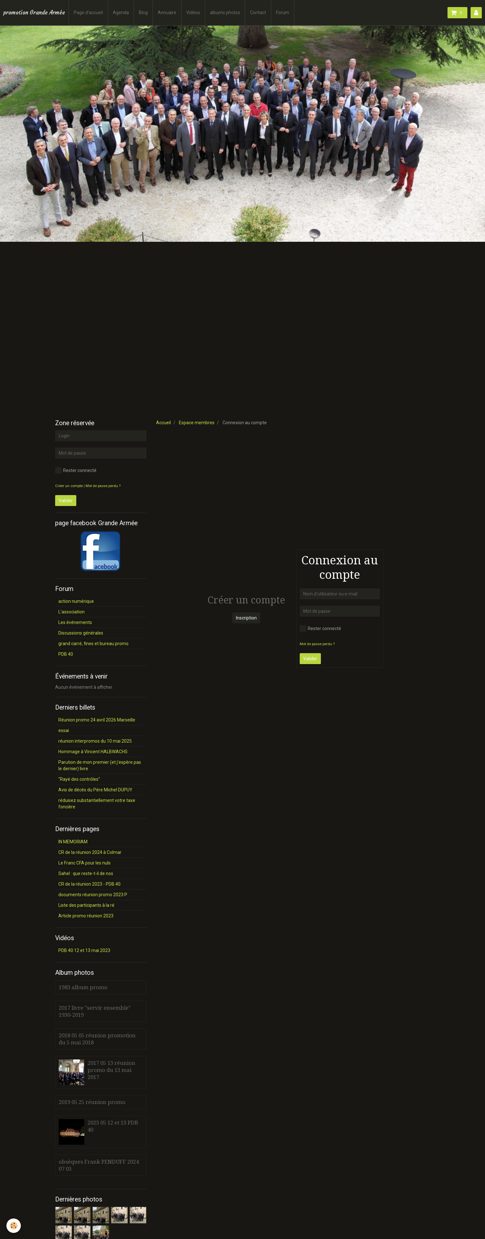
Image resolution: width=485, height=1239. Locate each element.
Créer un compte (69, 486)
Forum (282, 12)
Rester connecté (320, 628)
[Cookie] (13, 1225)
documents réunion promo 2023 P (92, 894)
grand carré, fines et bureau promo (93, 643)
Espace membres (196, 422)
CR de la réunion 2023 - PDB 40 (89, 884)
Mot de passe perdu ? (317, 644)
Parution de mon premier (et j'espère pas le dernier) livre (99, 765)
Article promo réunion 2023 (85, 915)
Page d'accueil (88, 12)
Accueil (163, 422)
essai (63, 730)
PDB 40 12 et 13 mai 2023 (84, 950)
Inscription (246, 617)
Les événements (75, 622)
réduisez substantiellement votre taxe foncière (96, 803)
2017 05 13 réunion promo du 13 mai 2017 (111, 1070)
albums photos (225, 12)
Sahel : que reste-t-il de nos (85, 873)
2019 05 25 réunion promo (92, 1102)
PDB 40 (65, 654)
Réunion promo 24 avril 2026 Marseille (96, 719)
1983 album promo (83, 987)
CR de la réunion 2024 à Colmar (89, 852)
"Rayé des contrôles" (79, 779)
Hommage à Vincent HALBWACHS (93, 751)
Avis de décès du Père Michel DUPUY (95, 789)
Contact (258, 12)
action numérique (76, 601)
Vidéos (193, 12)
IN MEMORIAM (73, 841)
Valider (310, 658)
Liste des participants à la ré (86, 905)
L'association (71, 611)
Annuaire (167, 12)
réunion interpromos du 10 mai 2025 (95, 741)
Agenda (121, 12)
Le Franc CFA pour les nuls (84, 862)
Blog (143, 12)
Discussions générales (80, 633)
